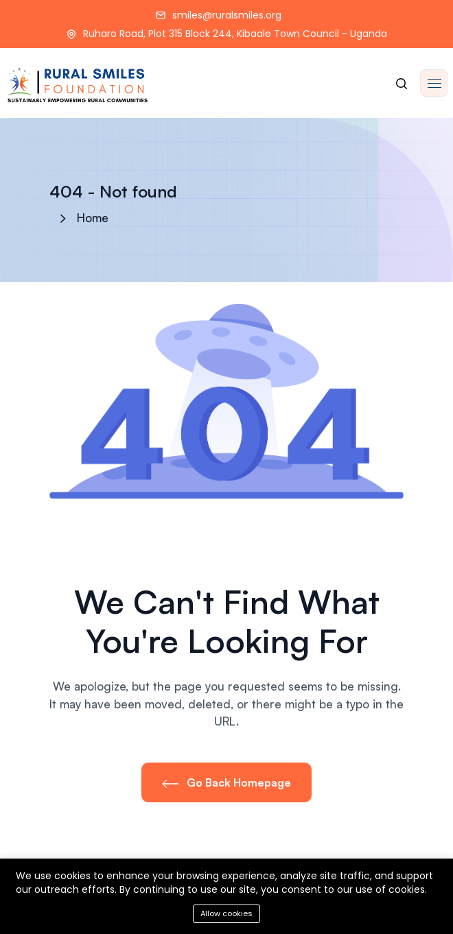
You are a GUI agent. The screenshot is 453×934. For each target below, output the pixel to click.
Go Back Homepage (226, 782)
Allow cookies (226, 913)
